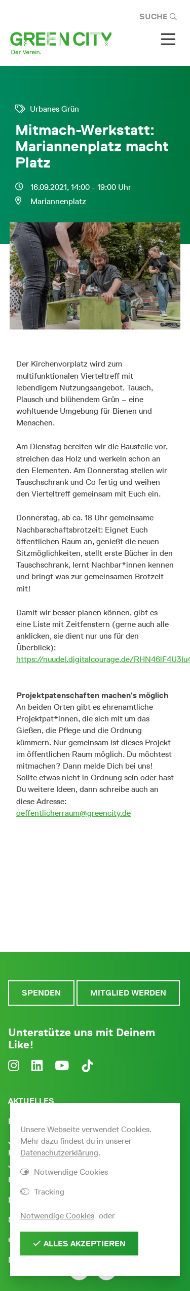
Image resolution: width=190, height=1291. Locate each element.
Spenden (41, 993)
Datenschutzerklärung (59, 1152)
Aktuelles (31, 1101)
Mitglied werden (128, 993)
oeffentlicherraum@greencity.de (73, 813)
